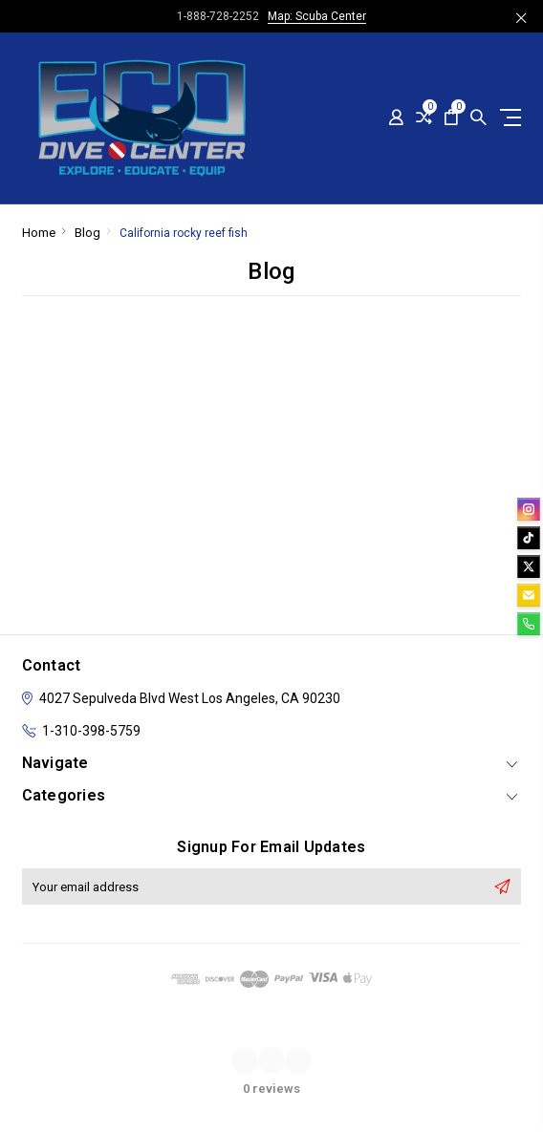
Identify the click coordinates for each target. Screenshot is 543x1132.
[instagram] (528, 509)
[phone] (528, 623)
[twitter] (528, 566)
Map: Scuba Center (317, 16)
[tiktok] (528, 537)
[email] (528, 595)
